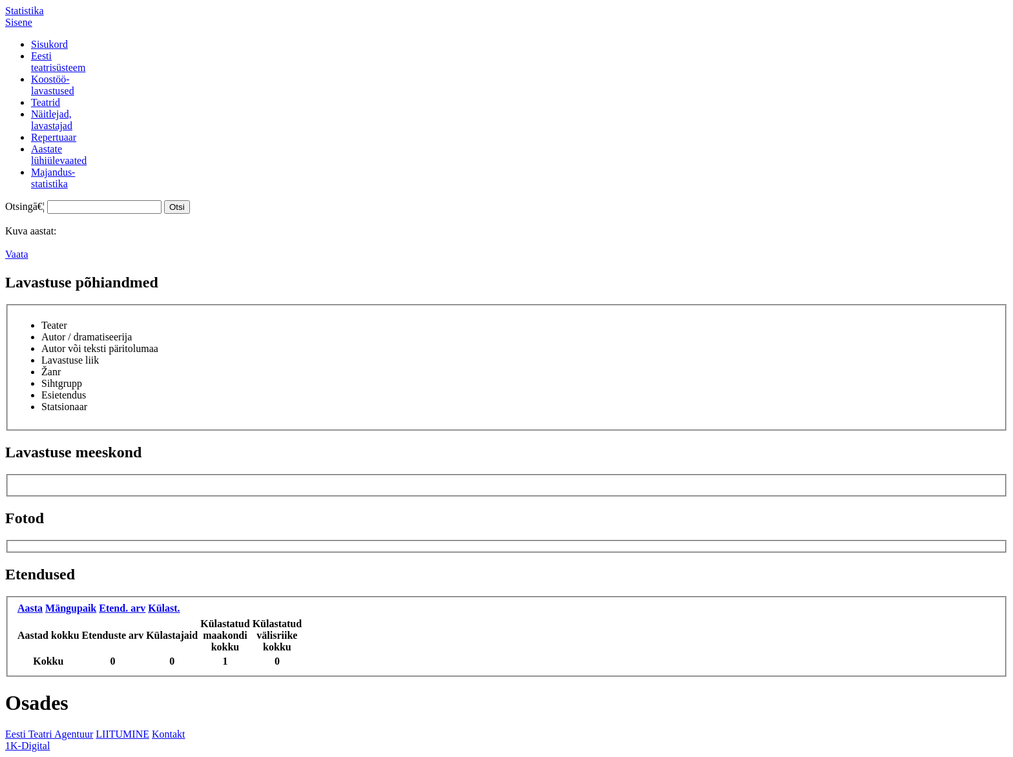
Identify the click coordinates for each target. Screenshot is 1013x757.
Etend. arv (122, 608)
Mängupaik (70, 608)
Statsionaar (64, 406)
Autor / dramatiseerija (86, 336)
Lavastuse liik (70, 360)
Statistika (24, 10)
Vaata (16, 254)
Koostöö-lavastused (52, 85)
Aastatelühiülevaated (59, 154)
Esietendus (63, 394)
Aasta (30, 608)
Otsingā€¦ (25, 206)
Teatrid (45, 102)
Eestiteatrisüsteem (58, 61)
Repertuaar (53, 137)
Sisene (18, 22)
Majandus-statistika (53, 178)
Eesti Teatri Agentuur (49, 734)
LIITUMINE (122, 734)
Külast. (164, 608)
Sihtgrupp (61, 383)
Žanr (51, 371)
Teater (54, 325)
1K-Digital (27, 745)
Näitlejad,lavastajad (51, 120)
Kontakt (168, 734)
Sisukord (49, 44)
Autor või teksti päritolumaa (99, 348)
